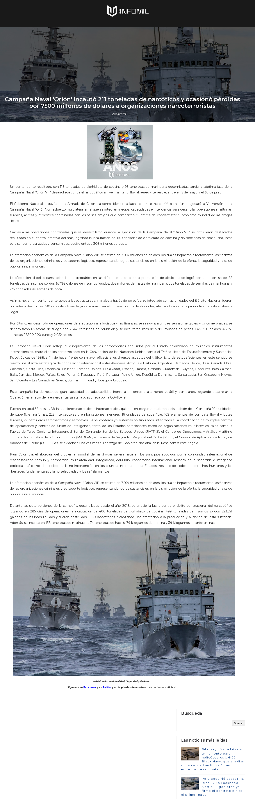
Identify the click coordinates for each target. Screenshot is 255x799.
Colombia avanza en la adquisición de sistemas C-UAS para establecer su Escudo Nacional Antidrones (212, 667)
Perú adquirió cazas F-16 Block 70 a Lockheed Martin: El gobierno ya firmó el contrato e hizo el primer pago (212, 591)
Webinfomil (119, 493)
